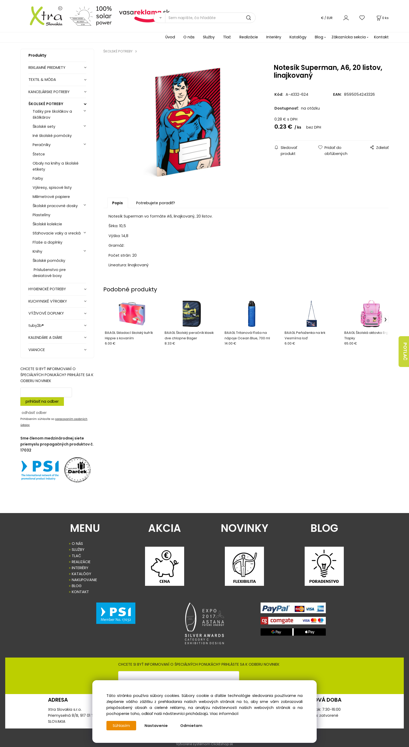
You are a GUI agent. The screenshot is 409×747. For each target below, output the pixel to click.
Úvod (170, 37)
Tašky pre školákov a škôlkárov (52, 114)
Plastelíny (41, 215)
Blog (319, 37)
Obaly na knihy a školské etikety (56, 166)
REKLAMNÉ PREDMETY (46, 67)
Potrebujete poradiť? (155, 204)
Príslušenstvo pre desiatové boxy (49, 272)
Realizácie (248, 37)
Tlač (227, 37)
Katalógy (298, 37)
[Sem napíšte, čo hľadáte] (210, 18)
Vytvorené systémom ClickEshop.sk (204, 744)
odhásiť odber (34, 412)
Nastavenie (156, 725)
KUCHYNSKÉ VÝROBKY (47, 301)
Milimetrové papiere (51, 196)
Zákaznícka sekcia (349, 37)
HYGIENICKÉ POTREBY (47, 289)
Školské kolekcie (47, 224)
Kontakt (381, 37)
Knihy (37, 251)
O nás (189, 37)
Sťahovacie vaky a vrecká (57, 233)
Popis (117, 204)
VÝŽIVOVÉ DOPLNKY (46, 313)
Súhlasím (121, 725)
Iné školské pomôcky (52, 135)
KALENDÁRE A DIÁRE (45, 337)
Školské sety (44, 126)
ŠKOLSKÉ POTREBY (45, 103)
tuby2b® (36, 325)
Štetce (39, 154)
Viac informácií (224, 713)
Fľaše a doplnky (47, 242)
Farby (38, 178)
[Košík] (382, 17)
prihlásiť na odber (42, 401)
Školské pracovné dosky (55, 205)
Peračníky (42, 144)
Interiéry (273, 37)
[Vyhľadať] (159, 18)
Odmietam (191, 725)
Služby (209, 37)
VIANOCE (36, 349)
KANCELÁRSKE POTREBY (49, 91)
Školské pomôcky (49, 260)
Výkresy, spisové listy (52, 187)
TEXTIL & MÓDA (42, 79)
